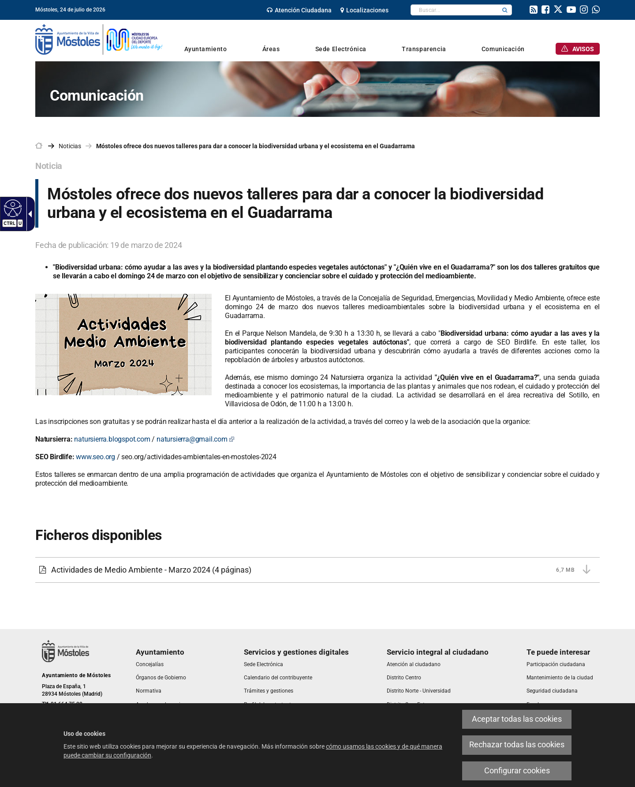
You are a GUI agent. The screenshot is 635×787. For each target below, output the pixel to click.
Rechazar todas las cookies (516, 744)
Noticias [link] (70, 146)
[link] (299, 10)
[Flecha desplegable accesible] (28, 213)
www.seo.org (95, 457)
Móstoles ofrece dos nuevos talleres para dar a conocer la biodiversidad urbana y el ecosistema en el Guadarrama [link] (255, 146)
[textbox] (454, 9)
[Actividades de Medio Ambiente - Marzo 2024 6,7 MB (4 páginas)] (317, 570)
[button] (505, 9)
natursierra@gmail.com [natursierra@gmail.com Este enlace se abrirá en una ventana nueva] (196, 439)
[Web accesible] (11, 207)
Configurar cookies (517, 770)
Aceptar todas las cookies (517, 719)
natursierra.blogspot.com (112, 439)
